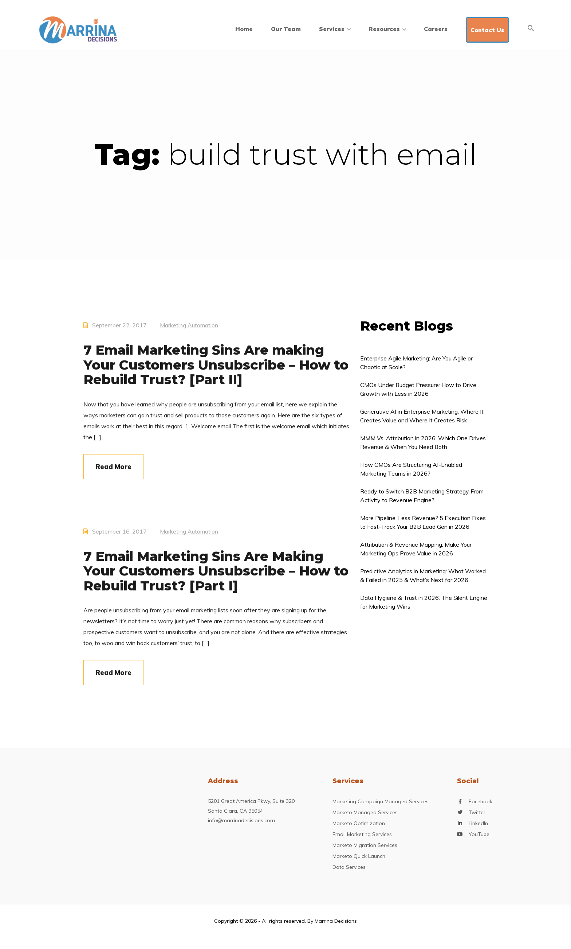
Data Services (349, 867)
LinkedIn (478, 823)
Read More (113, 474)
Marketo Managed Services (365, 812)
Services (334, 28)
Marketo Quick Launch (358, 856)
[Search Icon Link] (531, 28)
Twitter (477, 812)
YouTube (479, 834)
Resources (387, 28)
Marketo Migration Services (364, 845)
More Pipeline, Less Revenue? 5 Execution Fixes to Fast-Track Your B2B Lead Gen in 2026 (423, 522)
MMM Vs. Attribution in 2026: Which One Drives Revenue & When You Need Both (423, 442)
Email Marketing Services (362, 834)
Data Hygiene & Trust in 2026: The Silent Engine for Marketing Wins (423, 602)
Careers (436, 28)
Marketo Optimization (358, 823)
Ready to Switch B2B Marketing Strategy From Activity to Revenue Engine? (422, 496)
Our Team (286, 28)
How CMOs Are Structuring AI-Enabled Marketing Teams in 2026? (411, 469)
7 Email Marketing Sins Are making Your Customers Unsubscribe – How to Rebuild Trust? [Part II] (215, 372)
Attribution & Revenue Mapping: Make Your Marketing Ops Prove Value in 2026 (416, 549)
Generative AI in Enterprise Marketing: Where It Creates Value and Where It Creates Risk (422, 416)
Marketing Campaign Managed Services (380, 801)
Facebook (480, 801)
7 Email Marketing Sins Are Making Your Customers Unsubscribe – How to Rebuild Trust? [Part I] (215, 578)
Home (244, 28)
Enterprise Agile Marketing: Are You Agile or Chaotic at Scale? (416, 363)
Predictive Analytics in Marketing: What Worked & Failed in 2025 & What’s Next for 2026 (423, 575)
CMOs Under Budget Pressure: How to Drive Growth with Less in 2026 (418, 389)
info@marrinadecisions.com (241, 820)
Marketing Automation (189, 332)
